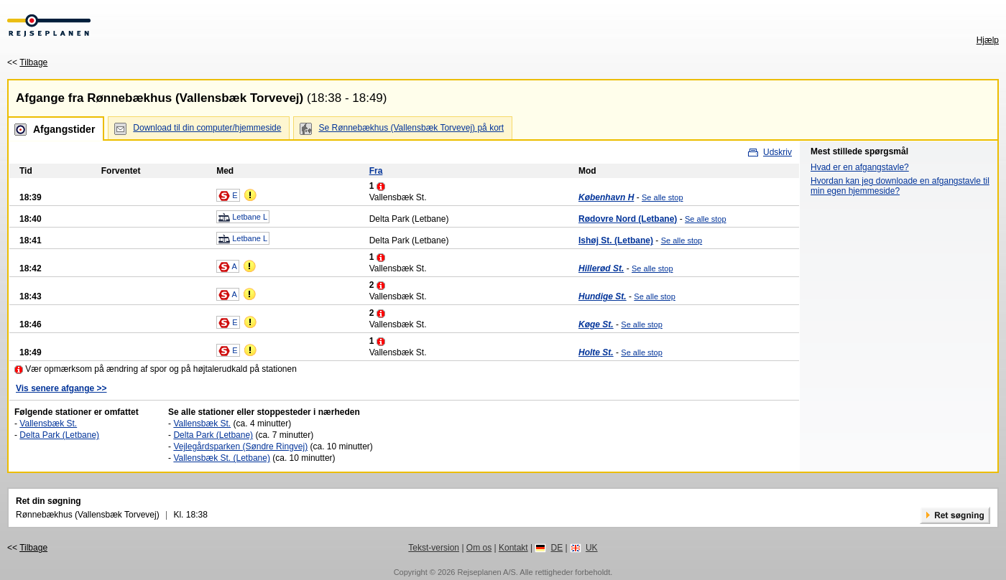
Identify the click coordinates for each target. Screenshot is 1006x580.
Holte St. (596, 352)
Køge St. (596, 324)
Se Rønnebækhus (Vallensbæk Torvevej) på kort (411, 128)
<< (27, 62)
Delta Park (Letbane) (59, 435)
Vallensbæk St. (48, 423)
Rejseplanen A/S (486, 572)
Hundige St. (602, 296)
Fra (376, 171)
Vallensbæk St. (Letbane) (221, 458)
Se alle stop (662, 197)
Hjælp (988, 40)
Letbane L (242, 217)
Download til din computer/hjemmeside (207, 128)
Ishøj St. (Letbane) (615, 240)
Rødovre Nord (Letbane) (627, 219)
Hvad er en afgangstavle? (860, 167)
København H (606, 197)
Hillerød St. (601, 268)
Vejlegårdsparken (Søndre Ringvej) (240, 446)
